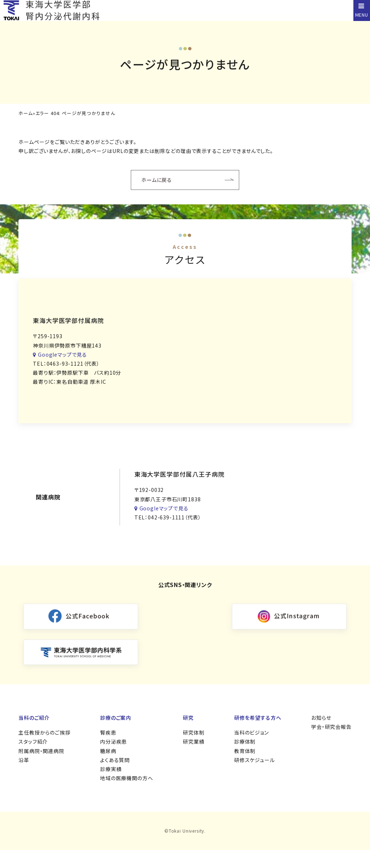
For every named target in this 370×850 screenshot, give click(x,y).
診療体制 (244, 741)
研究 (188, 717)
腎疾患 (108, 732)
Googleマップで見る (60, 354)
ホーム (25, 113)
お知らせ (321, 717)
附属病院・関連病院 (41, 751)
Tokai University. (187, 831)
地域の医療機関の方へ (126, 778)
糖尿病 (108, 751)
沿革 (23, 760)
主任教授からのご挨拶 (44, 732)
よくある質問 (115, 760)
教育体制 (244, 751)
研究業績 (193, 741)
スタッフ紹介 (33, 741)
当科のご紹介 (34, 717)
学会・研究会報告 (331, 726)
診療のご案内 (115, 717)
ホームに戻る (156, 179)
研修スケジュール (254, 760)
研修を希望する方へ (257, 717)
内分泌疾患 (113, 741)
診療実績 (110, 769)
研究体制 (193, 732)
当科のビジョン (251, 732)
